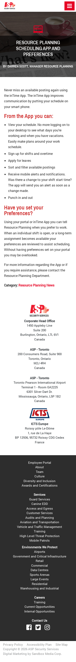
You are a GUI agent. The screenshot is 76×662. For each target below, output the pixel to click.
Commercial (39, 565)
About (39, 467)
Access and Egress (39, 508)
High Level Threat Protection (40, 536)
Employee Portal (39, 462)
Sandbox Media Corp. (47, 654)
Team (39, 472)
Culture (39, 476)
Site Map (62, 644)
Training (39, 531)
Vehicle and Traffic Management (39, 527)
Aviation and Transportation (39, 522)
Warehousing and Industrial (39, 588)
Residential (39, 584)
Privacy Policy (13, 644)
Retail (40, 561)
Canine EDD (39, 504)
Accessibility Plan (39, 644)
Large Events (40, 579)
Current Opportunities (40, 607)
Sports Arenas (39, 575)
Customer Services (40, 513)
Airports (39, 552)
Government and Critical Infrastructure (39, 556)
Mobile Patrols (39, 540)
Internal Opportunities (39, 611)
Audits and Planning (39, 518)
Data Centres (39, 570)
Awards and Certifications (40, 485)
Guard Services (39, 499)
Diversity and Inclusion (40, 481)
